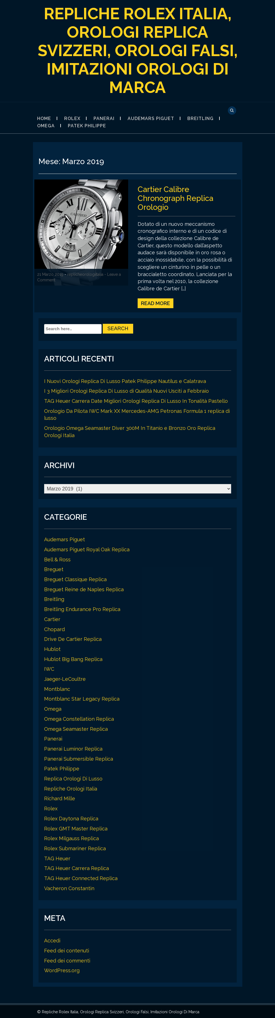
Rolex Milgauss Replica (71, 837)
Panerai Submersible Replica (78, 758)
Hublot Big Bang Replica (73, 658)
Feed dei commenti (67, 960)
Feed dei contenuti (66, 950)
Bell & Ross (57, 559)
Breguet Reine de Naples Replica (84, 588)
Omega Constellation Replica (79, 718)
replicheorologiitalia (85, 274)
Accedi (52, 940)
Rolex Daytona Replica (71, 818)
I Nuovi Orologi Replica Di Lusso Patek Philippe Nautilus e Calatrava (125, 380)
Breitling (200, 118)
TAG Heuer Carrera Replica (76, 867)
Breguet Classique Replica (75, 578)
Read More (155, 302)
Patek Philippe (87, 125)
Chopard (54, 628)
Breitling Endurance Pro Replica (82, 608)
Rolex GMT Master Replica (75, 828)
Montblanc (57, 688)
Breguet (53, 568)
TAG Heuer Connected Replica (81, 877)
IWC (49, 668)
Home (44, 118)
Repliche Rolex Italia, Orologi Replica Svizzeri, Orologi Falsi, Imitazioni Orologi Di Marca (137, 50)
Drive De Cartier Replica (73, 638)
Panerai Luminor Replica (73, 748)
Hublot (52, 648)
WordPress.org (62, 970)
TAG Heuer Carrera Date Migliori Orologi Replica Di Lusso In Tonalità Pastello (136, 400)
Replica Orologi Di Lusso (73, 778)
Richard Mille (59, 798)
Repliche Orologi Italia (70, 788)
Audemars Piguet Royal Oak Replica (87, 549)
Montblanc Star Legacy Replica (81, 698)
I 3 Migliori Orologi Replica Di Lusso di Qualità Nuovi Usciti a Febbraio (126, 390)
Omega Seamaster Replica (76, 728)
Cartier (52, 618)
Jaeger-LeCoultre (65, 678)
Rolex (72, 118)
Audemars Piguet (151, 118)
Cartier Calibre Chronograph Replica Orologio (177, 198)
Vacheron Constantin (69, 887)
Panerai (104, 118)
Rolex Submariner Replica (75, 848)
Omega (46, 125)
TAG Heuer (57, 858)
